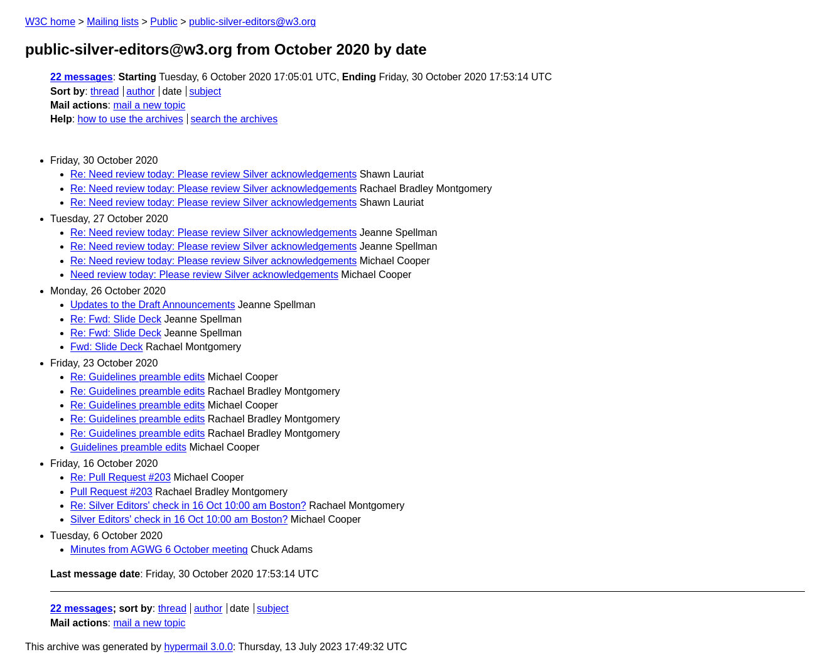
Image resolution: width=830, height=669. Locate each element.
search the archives (234, 119)
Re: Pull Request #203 (120, 477)
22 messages (81, 77)
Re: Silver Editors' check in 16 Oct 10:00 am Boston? (188, 505)
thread (104, 91)
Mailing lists (113, 21)
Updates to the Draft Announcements (152, 304)
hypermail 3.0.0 (198, 646)
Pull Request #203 (111, 491)
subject (205, 91)
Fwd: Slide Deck (106, 346)
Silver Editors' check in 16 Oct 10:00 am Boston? (179, 519)
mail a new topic (149, 105)
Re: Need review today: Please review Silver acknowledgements (213, 174)
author (140, 91)
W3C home (50, 21)
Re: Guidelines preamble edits (137, 377)
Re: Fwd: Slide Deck (115, 319)
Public (164, 21)
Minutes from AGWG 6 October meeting (159, 549)
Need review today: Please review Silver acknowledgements (204, 274)
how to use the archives (130, 119)
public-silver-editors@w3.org (252, 21)
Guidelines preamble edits (128, 447)
